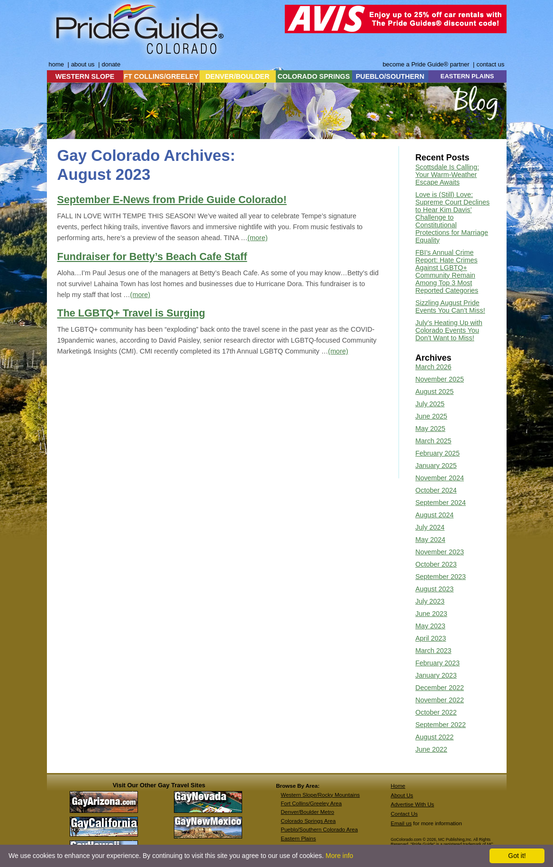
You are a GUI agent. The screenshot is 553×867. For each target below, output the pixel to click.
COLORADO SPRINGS (314, 76)
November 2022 (440, 700)
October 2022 (436, 712)
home (56, 64)
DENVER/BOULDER (237, 76)
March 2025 (434, 441)
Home (398, 786)
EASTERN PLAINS (467, 76)
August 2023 (435, 589)
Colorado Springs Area (308, 821)
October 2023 (436, 564)
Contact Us (404, 814)
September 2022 (441, 724)
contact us (490, 64)
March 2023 (434, 650)
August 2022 (435, 737)
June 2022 (431, 749)
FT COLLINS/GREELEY (161, 76)
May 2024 (430, 539)
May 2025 (430, 428)
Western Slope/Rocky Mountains (320, 795)
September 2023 (441, 576)
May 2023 (430, 626)
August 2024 (435, 515)
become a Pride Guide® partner (425, 64)
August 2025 (435, 391)
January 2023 (436, 675)
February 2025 (438, 453)
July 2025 (430, 404)
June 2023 (431, 613)
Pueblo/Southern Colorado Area (319, 829)
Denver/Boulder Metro (308, 812)
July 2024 (430, 527)
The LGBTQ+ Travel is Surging (131, 313)
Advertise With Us (413, 804)
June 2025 (431, 416)
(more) (257, 238)
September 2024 (441, 502)
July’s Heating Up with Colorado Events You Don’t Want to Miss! (449, 330)
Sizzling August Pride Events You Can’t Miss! (450, 306)
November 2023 (440, 552)
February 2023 (438, 663)
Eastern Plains (298, 838)
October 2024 (436, 490)
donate (111, 64)
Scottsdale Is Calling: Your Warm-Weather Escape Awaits (447, 174)
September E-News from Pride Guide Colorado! (172, 199)
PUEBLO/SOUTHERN (390, 76)
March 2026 (434, 367)
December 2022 (440, 687)
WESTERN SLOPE (85, 76)
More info (339, 855)
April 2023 (431, 638)
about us (83, 64)
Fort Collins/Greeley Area (311, 803)
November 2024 (440, 478)
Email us (401, 823)
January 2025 (436, 465)
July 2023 (430, 601)
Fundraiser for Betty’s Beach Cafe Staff (152, 256)
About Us (402, 795)
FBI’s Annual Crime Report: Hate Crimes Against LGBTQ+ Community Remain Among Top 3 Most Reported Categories (447, 271)
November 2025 (440, 379)
